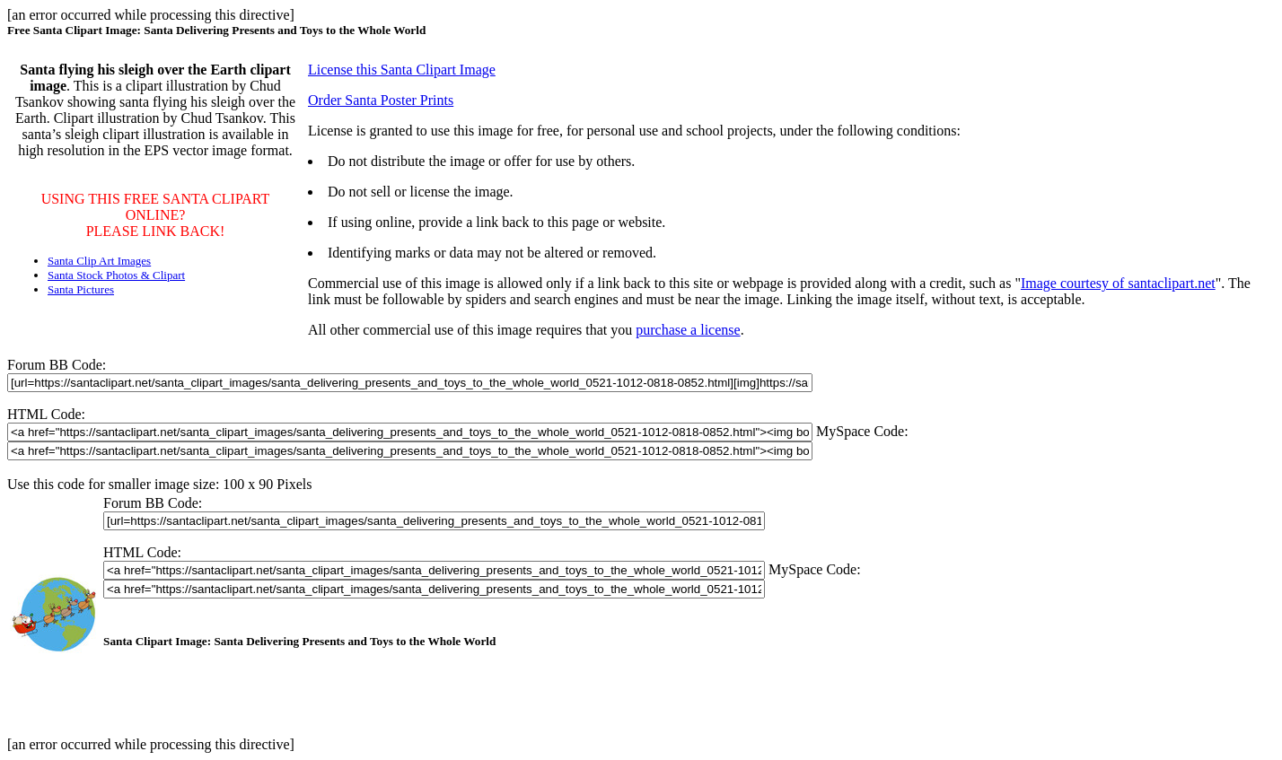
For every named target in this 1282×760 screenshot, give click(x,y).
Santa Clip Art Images (99, 260)
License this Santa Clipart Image (402, 69)
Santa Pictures (81, 289)
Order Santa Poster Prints (380, 100)
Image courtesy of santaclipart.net (1118, 283)
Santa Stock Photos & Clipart (116, 275)
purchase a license (688, 329)
